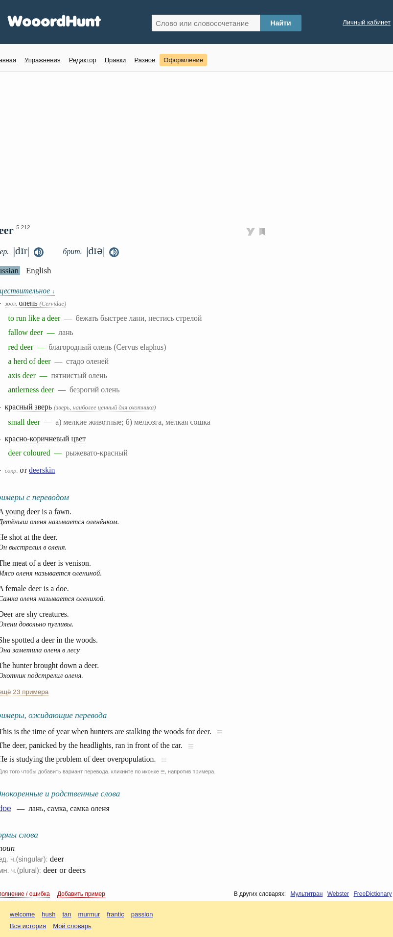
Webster (338, 893)
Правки (115, 60)
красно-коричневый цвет (45, 438)
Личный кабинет (367, 22)
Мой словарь (72, 926)
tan (67, 914)
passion (142, 914)
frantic (115, 914)
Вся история (28, 926)
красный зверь (80, 407)
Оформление (183, 60)
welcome (22, 914)
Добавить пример (81, 893)
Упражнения (42, 60)
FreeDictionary (372, 893)
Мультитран (306, 893)
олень (35, 303)
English (38, 270)
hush (48, 914)
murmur (89, 914)
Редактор (82, 60)
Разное (144, 60)
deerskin (42, 470)
